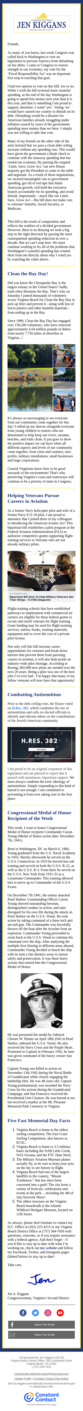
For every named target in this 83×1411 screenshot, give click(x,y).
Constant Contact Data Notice (51, 1378)
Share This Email (44, 1324)
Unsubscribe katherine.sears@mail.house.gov (41, 1373)
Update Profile (22, 1378)
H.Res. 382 (20, 708)
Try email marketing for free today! (41, 1405)
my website (48, 1248)
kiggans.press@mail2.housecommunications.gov (46, 1383)
